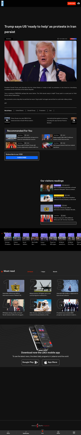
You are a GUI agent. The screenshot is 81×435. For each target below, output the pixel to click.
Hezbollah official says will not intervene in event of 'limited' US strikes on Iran (65, 209)
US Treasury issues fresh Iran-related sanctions (64, 146)
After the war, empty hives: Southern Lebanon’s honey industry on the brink (65, 198)
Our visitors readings (52, 181)
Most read (9, 271)
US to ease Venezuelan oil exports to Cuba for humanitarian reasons (27, 138)
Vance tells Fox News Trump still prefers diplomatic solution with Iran (27, 146)
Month (54, 271)
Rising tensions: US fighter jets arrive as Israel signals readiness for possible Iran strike (40, 294)
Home (8, 432)
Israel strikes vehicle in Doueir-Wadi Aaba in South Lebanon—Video (26, 243)
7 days (42, 271)
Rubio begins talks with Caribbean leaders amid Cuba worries (63, 138)
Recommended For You (19, 131)
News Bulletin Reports (58, 195)
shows (58, 432)
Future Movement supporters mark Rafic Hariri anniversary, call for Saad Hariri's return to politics (17, 243)
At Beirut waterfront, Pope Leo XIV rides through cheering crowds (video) (62, 243)
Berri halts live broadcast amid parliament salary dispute (35, 243)
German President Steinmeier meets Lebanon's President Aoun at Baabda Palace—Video (8, 243)
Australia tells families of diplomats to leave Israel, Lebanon (67, 294)
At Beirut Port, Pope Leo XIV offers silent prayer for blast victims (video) (71, 243)
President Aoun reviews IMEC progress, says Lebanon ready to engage (66, 314)
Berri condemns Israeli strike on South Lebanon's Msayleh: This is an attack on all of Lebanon (65, 188)
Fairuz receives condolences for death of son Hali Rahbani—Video (44, 243)
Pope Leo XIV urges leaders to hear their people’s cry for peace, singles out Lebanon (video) (53, 243)
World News (20, 135)
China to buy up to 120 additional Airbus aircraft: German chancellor (64, 218)
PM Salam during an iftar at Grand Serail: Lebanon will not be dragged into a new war (13, 314)
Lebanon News (57, 185)
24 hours (30, 271)
